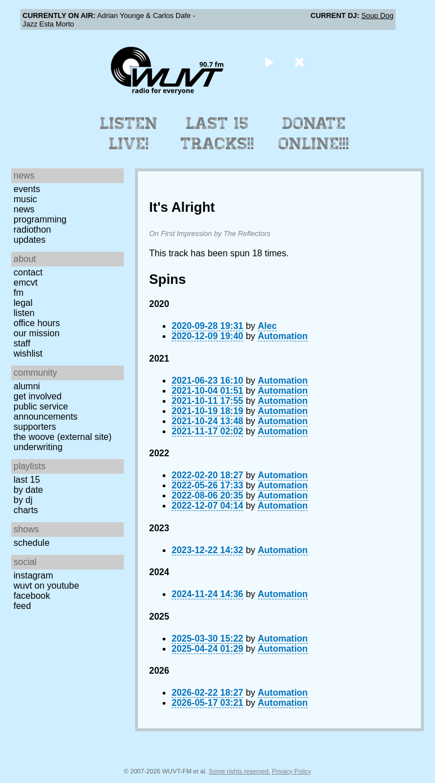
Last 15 (27, 479)
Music (25, 199)
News (24, 209)
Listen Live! (129, 133)
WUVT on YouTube (46, 585)
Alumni (27, 386)
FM (19, 292)
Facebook (32, 595)
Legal (23, 303)
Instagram (33, 575)
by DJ (23, 500)
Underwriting (38, 447)
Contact (28, 272)
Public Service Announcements (46, 411)
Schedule (32, 543)
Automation (283, 336)
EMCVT (26, 282)
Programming (40, 219)
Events (27, 189)
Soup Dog (377, 15)
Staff (22, 343)
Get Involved (37, 396)
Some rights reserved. (239, 771)
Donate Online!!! (314, 133)
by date (28, 490)
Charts (26, 510)
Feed (22, 606)
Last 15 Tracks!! (217, 133)
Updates (30, 239)
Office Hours (37, 323)
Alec (267, 326)
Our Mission (37, 333)
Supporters (35, 426)
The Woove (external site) (62, 437)
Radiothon (32, 229)
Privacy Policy (291, 771)
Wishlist (28, 353)
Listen (24, 313)
